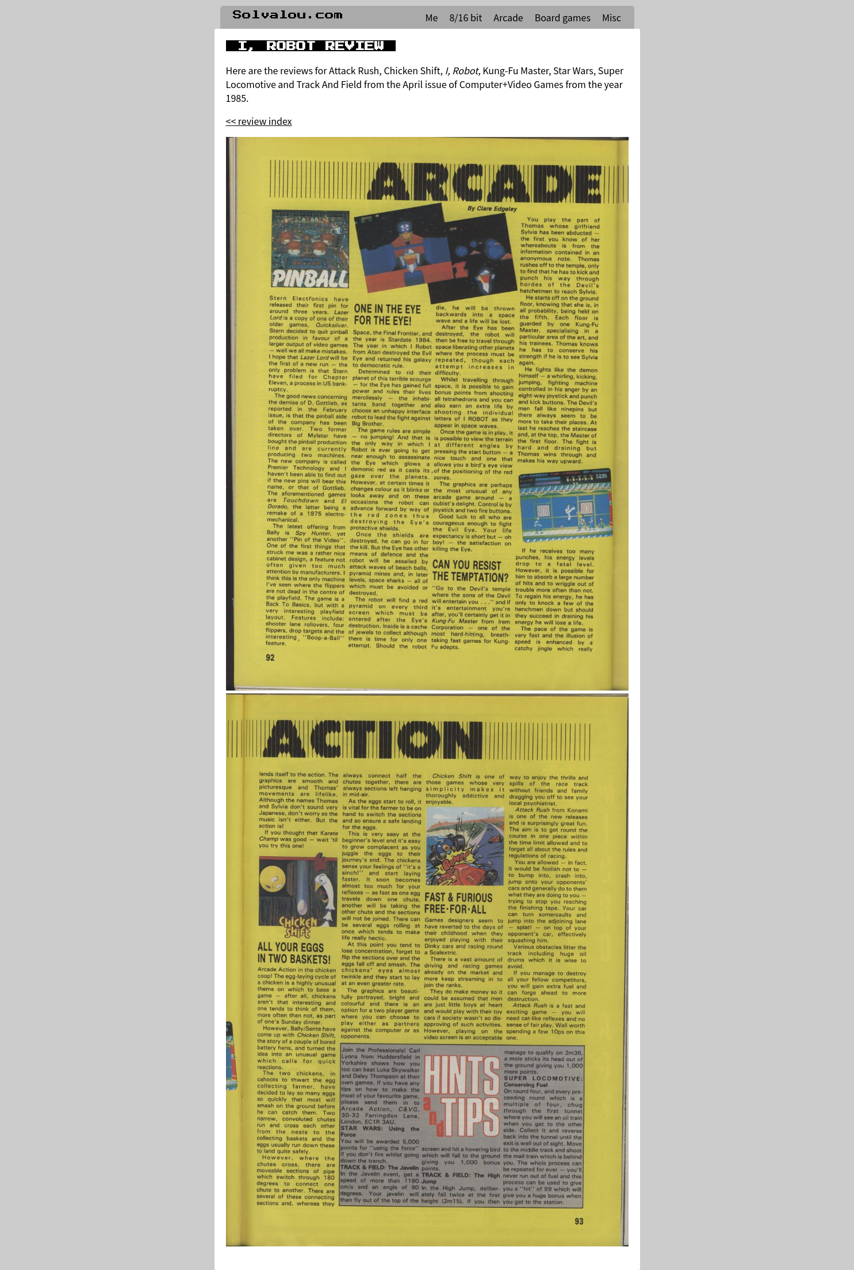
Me (432, 17)
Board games (563, 17)
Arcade (508, 17)
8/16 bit (465, 17)
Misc (611, 17)
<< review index (259, 121)
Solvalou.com (288, 15)
